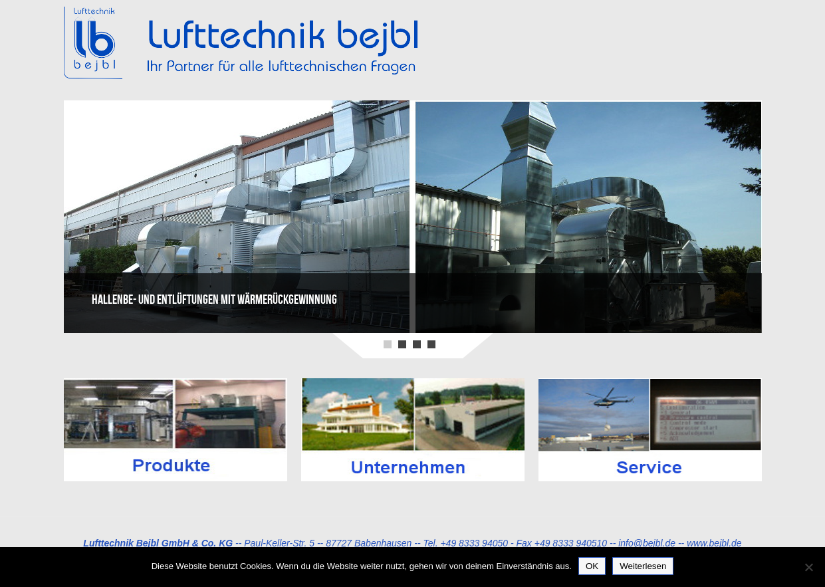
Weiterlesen (643, 566)
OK (592, 566)
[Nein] (808, 567)
